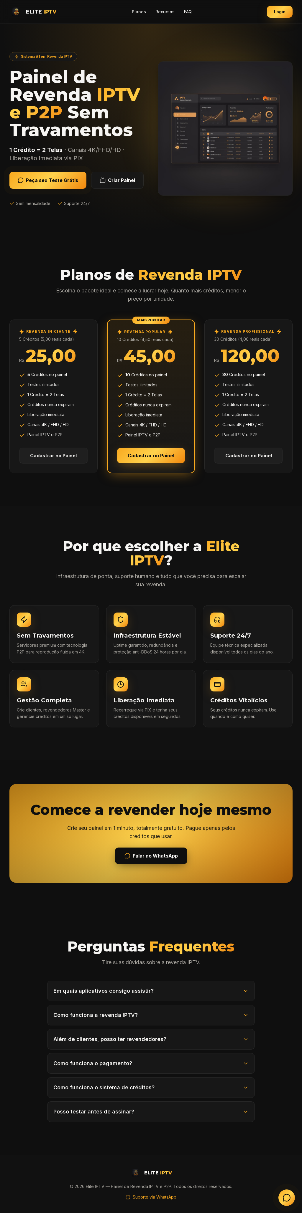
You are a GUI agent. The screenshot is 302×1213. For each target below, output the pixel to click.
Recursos (165, 11)
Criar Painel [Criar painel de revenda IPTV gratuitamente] (117, 180)
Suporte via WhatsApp (151, 1196)
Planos (139, 11)
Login (279, 11)
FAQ (188, 11)
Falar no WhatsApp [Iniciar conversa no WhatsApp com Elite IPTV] (151, 856)
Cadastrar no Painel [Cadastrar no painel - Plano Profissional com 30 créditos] (248, 456)
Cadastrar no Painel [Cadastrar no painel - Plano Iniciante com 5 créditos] (53, 456)
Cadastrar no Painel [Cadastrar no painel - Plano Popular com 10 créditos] (151, 456)
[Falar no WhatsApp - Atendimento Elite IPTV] (286, 1197)
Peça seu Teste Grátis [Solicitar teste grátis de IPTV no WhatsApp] (48, 180)
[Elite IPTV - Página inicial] (33, 12)
